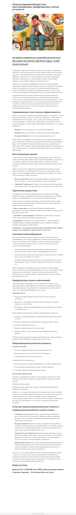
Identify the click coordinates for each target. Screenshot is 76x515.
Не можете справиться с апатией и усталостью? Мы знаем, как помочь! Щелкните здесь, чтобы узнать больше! (36, 60)
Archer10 (14, 12)
